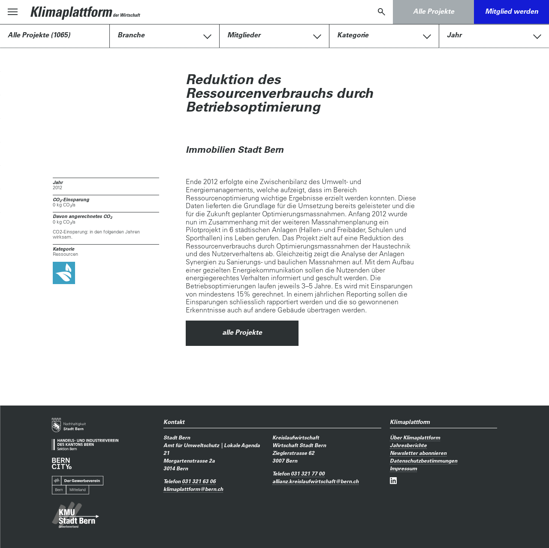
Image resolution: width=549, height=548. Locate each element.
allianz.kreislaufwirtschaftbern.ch (315, 481)
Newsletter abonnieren (418, 452)
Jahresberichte (408, 445)
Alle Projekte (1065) (39, 34)
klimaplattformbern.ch (193, 488)
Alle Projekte (433, 11)
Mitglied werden (511, 11)
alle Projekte (242, 332)
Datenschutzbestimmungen (423, 460)
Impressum (403, 468)
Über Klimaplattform (415, 437)
